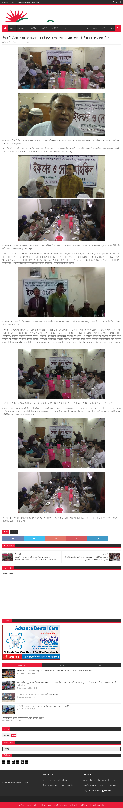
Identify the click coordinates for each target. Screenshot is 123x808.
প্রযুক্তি (103, 28)
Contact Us (13, 2)
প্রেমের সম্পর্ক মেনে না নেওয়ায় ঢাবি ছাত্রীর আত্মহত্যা (37, 694)
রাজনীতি (43, 28)
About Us (5, 2)
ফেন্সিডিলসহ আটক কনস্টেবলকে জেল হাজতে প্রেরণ (22, 718)
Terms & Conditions (24, 2)
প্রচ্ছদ (12, 28)
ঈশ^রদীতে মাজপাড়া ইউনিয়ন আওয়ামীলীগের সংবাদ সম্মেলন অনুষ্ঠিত (44, 706)
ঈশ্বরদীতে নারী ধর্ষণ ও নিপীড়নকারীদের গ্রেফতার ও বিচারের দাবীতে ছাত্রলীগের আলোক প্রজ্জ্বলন (54, 671)
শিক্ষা (87, 28)
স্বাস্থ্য (95, 28)
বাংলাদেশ (22, 28)
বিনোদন (66, 28)
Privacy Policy (36, 2)
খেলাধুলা (76, 28)
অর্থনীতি (55, 28)
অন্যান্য (113, 28)
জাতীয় (33, 28)
